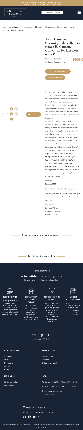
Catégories (8, 356)
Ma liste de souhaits (11, 382)
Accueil (4, 27)
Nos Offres (8, 366)
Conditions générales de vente (12, 424)
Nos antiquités (14, 27)
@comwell (66, 424)
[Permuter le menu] (79, 12)
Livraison (45, 360)
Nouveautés (8, 363)
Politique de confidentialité (40, 424)
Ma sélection (44, 5)
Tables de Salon (26, 27)
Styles (6, 360)
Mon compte (57, 5)
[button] (12, 109)
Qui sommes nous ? (49, 363)
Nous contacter (27, 5)
